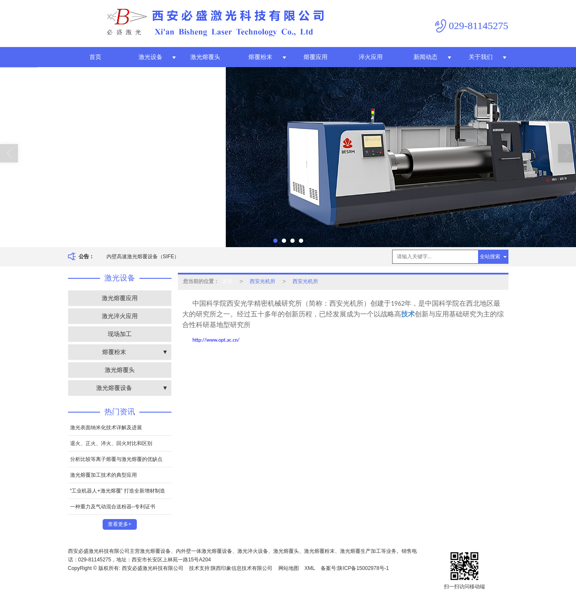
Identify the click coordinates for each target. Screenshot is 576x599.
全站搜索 (490, 257)
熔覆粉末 (260, 56)
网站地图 (288, 568)
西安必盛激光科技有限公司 (152, 568)
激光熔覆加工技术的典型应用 (103, 475)
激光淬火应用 (120, 316)
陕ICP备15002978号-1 (363, 568)
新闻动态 (425, 56)
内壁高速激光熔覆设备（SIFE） (143, 257)
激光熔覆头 (205, 56)
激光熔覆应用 (120, 298)
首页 (95, 56)
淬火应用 (371, 56)
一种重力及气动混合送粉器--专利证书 (113, 507)
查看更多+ (119, 524)
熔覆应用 (316, 56)
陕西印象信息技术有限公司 (241, 568)
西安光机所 (262, 281)
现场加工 (120, 333)
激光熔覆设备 (114, 387)
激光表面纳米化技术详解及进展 (106, 428)
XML (309, 568)
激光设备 (150, 56)
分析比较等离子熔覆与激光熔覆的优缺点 (116, 459)
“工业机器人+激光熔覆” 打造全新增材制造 (117, 491)
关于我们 (481, 56)
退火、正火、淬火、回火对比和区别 (111, 443)
